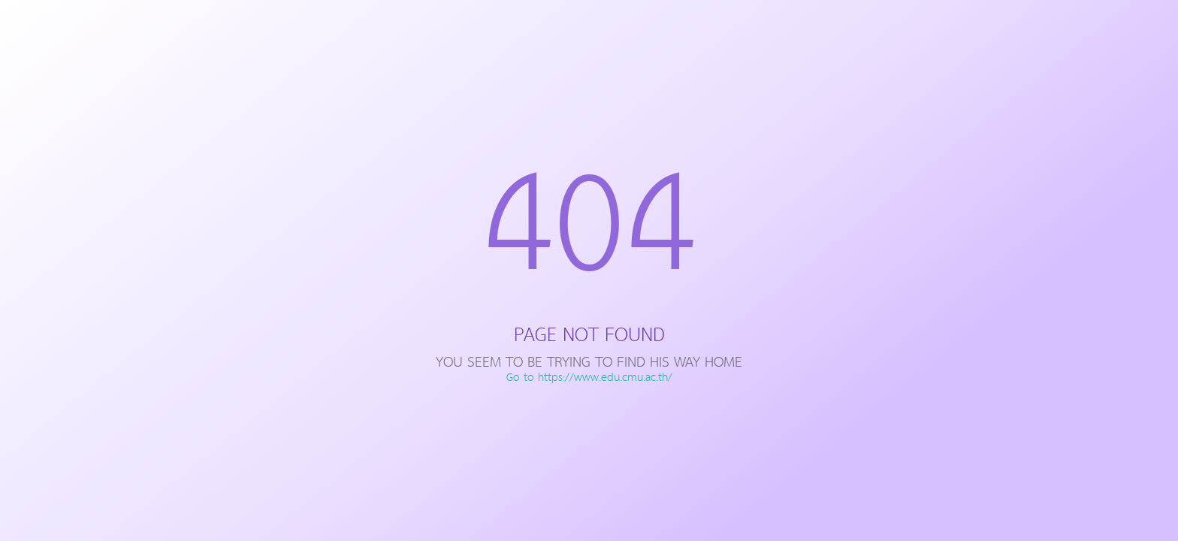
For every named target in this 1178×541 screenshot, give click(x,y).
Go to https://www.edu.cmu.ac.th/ (589, 377)
